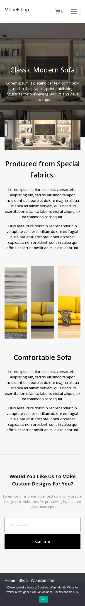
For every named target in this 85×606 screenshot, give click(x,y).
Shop (23, 580)
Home (10, 580)
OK (43, 599)
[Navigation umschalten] (73, 11)
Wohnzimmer (42, 580)
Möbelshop (17, 10)
